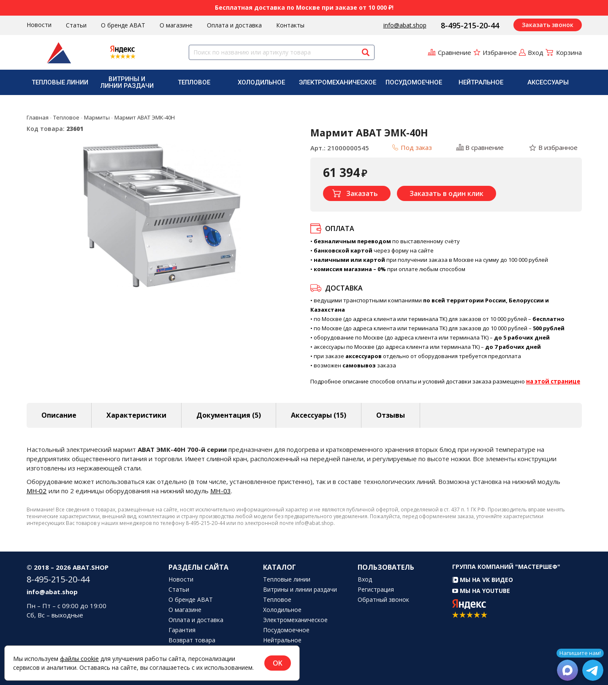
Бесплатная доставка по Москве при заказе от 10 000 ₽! (304, 7)
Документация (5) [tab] (228, 415)
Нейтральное (481, 82)
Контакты (290, 25)
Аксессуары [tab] (318, 415)
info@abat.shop (404, 25)
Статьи (76, 25)
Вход (365, 579)
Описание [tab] (58, 415)
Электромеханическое (337, 82)
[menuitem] (60, 82)
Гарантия (181, 630)
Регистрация (376, 590)
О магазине (176, 25)
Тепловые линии (60, 82)
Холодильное (261, 82)
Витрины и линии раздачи (127, 82)
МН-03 (220, 491)
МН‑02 (37, 491)
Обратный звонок (383, 600)
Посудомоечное (413, 82)
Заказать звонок (547, 25)
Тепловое (194, 82)
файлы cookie (79, 659)
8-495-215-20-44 (470, 25)
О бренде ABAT (123, 25)
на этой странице (553, 381)
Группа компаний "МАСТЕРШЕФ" (506, 567)
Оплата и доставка (234, 25)
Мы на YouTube (481, 591)
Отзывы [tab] (390, 415)
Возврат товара (191, 640)
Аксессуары (548, 82)
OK (277, 663)
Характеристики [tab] (136, 415)
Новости (39, 25)
